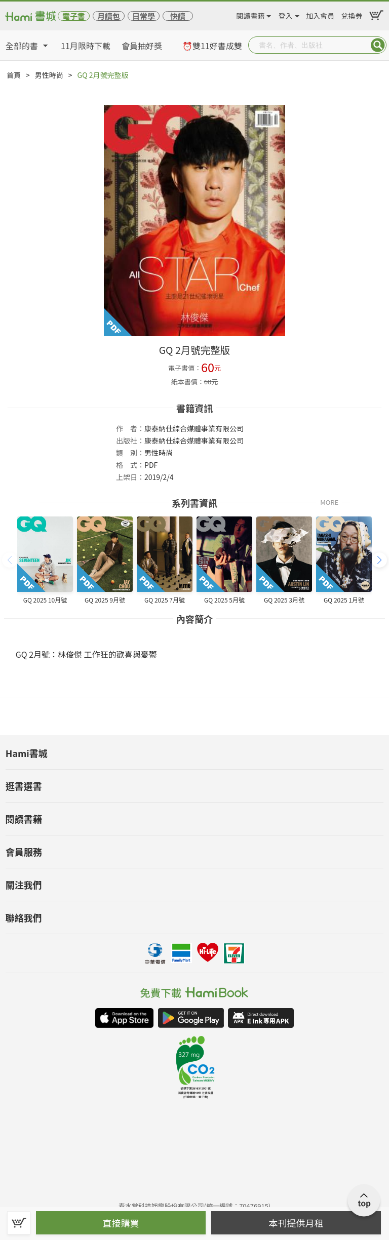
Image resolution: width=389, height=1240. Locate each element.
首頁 (14, 75)
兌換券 (352, 14)
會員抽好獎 (142, 45)
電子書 (73, 16)
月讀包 (108, 16)
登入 (286, 14)
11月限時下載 (85, 45)
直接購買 (121, 1222)
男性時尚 (49, 75)
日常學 (143, 16)
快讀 (177, 16)
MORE (329, 501)
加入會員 (320, 14)
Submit (378, 45)
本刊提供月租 (296, 1222)
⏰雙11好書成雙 (212, 45)
